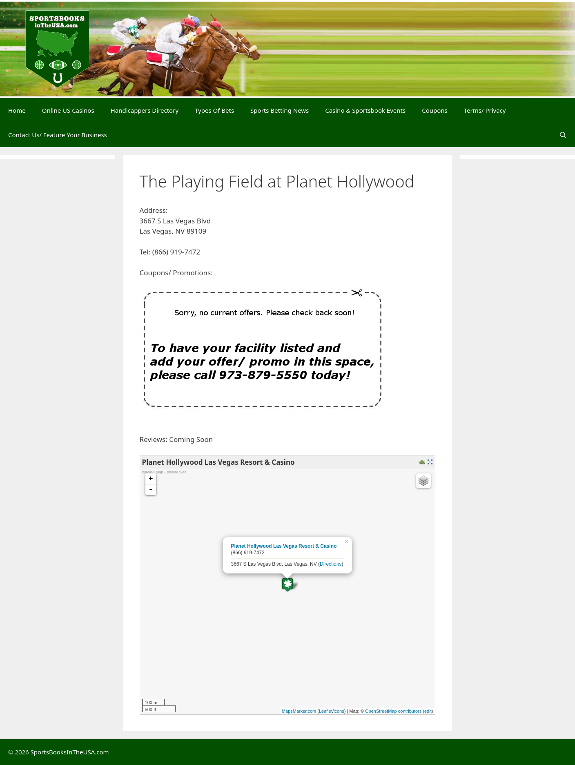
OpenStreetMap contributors (393, 711)
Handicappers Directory (144, 110)
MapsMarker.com (299, 711)
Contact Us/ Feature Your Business (57, 135)
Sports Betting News (279, 110)
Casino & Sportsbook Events (365, 110)
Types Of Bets (214, 110)
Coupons (435, 110)
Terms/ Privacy (485, 110)
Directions (330, 564)
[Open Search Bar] (563, 135)
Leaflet (325, 711)
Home (17, 110)
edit (428, 711)
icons (339, 711)
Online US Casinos (68, 110)
